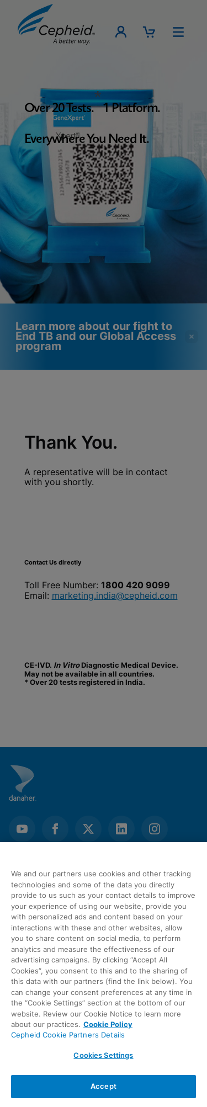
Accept (103, 1086)
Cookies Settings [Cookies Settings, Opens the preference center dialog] (103, 1055)
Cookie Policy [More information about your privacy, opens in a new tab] (107, 1024)
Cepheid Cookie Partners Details (68, 1034)
